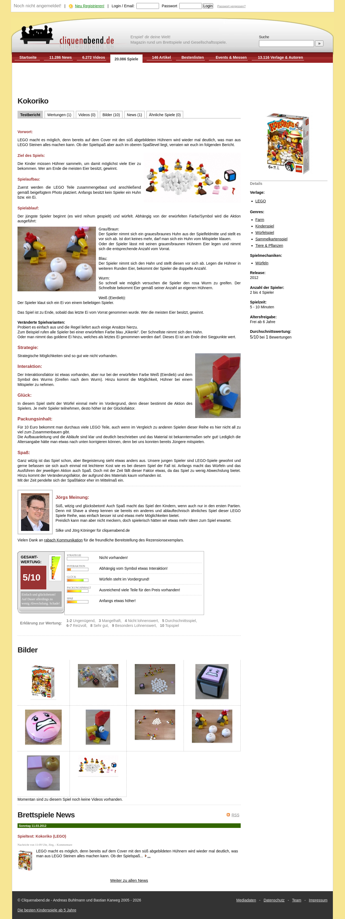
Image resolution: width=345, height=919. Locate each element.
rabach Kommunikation (63, 540)
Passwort (169, 6)
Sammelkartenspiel (272, 239)
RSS (235, 815)
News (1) (134, 115)
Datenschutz (274, 900)
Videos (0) (87, 115)
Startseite (28, 57)
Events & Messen (231, 57)
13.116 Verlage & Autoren (280, 57)
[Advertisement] (172, 80)
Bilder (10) (111, 115)
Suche (264, 37)
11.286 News (60, 57)
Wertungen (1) (59, 115)
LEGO (261, 201)
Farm (260, 219)
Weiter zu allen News (129, 880)
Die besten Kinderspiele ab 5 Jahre (47, 910)
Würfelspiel (265, 232)
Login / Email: (123, 6)
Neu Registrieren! (89, 6)
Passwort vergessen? (231, 6)
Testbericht (30, 115)
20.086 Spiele (126, 59)
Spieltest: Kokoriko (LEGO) (42, 836)
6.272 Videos (93, 57)
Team (296, 900)
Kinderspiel (265, 226)
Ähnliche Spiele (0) (165, 115)
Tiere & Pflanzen (269, 245)
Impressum (318, 900)
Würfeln (262, 263)
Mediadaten (246, 900)
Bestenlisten (192, 57)
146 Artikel (161, 57)
